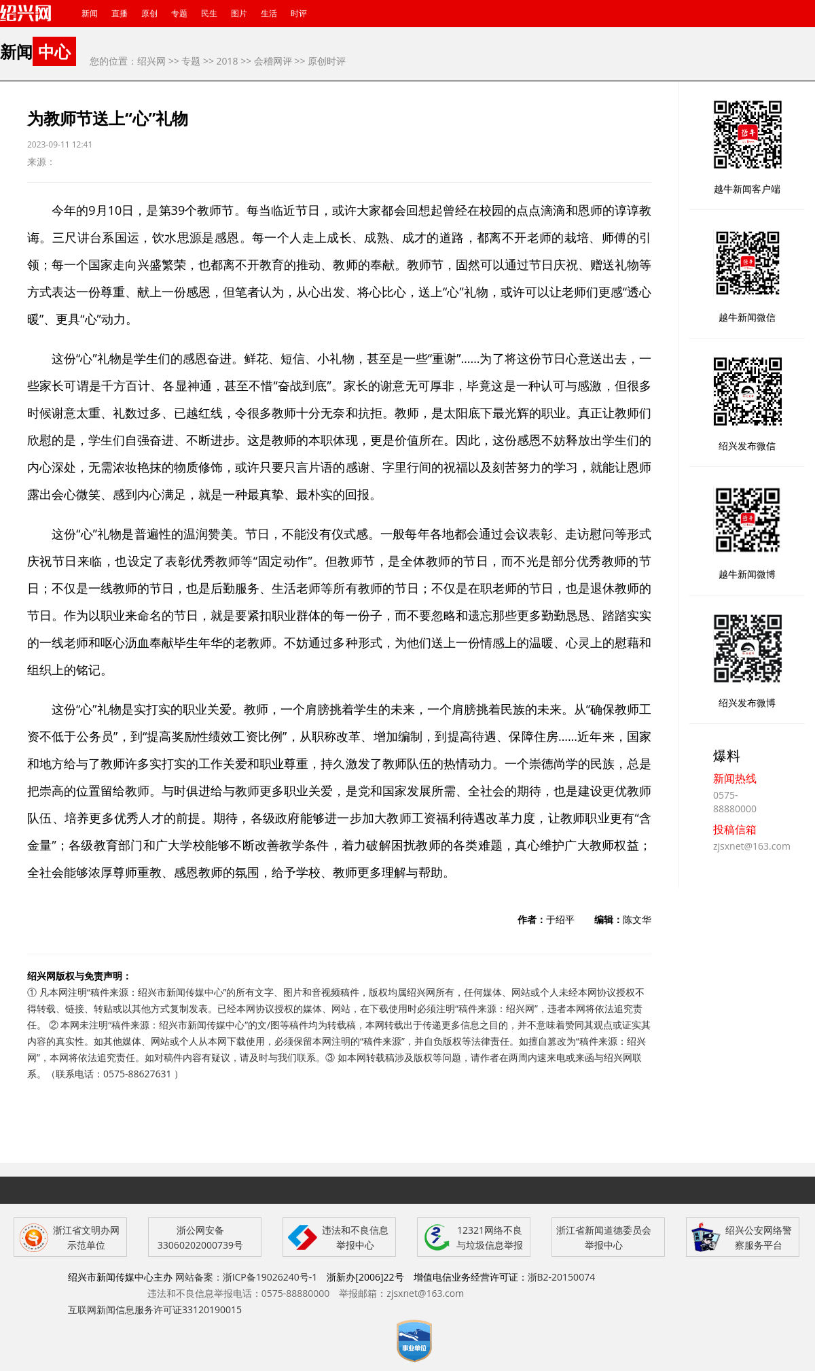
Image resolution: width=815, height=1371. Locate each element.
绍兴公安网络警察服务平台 (758, 1237)
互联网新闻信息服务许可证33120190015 (155, 1309)
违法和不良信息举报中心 (355, 1237)
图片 (239, 13)
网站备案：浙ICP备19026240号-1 (246, 1276)
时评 (299, 13)
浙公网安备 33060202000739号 (200, 1237)
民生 (209, 13)
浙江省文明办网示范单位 (86, 1237)
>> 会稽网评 (266, 60)
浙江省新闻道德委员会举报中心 (603, 1237)
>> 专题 (184, 60)
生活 (269, 13)
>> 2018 (220, 60)
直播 (119, 13)
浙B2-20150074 (562, 1276)
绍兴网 (151, 60)
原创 (149, 13)
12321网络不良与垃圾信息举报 (489, 1237)
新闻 (90, 13)
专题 (179, 13)
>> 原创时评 (320, 60)
